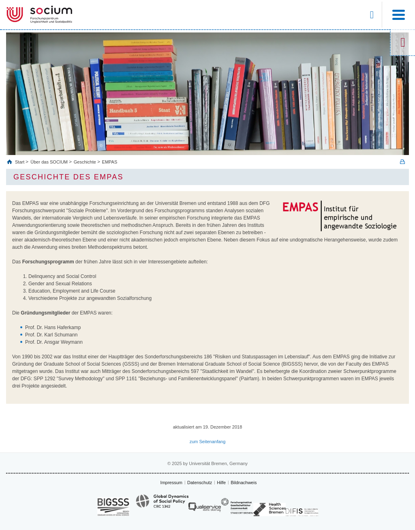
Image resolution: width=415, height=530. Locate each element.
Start (20, 161)
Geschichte (85, 161)
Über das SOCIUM (49, 161)
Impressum (171, 482)
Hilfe (221, 482)
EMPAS (110, 161)
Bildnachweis (244, 482)
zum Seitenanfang (208, 441)
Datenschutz (199, 482)
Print (402, 161)
